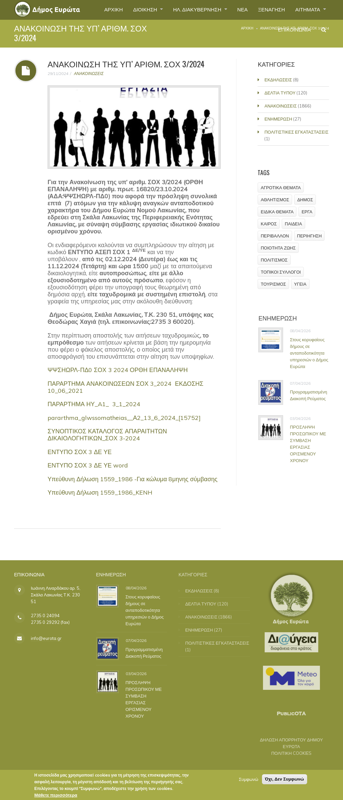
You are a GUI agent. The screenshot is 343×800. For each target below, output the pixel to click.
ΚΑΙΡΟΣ (269, 223)
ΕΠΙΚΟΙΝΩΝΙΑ (292, 31)
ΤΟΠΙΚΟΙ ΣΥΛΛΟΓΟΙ (281, 272)
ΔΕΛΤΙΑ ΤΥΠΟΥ (280, 92)
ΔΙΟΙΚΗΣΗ (135, 10)
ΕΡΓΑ (307, 211)
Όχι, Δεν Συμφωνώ (284, 780)
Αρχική (247, 28)
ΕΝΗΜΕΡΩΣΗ (279, 119)
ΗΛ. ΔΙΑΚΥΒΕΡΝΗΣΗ (190, 10)
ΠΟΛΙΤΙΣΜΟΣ (274, 260)
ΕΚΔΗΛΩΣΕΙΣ (279, 79)
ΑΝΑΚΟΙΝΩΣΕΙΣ (89, 73)
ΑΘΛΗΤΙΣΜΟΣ (275, 199)
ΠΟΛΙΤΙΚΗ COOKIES (287, 753)
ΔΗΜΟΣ (305, 199)
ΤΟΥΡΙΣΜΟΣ (273, 284)
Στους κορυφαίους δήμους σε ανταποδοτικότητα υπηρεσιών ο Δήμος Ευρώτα (311, 353)
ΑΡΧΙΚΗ (102, 10)
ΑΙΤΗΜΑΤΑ (307, 10)
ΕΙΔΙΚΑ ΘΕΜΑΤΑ (277, 211)
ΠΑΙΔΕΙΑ (293, 223)
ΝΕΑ (237, 10)
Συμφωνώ (248, 781)
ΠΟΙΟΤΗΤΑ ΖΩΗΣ (278, 247)
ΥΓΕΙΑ (300, 284)
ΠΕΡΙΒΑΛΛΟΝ (275, 235)
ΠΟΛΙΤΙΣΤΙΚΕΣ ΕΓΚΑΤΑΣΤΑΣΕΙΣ (297, 132)
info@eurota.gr (46, 638)
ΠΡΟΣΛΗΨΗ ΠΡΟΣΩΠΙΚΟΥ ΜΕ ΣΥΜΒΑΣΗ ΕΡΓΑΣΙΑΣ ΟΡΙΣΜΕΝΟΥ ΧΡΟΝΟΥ (310, 443)
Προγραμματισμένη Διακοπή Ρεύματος (311, 395)
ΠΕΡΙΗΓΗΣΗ (309, 235)
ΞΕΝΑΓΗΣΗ (268, 10)
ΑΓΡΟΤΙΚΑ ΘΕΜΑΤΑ (281, 187)
